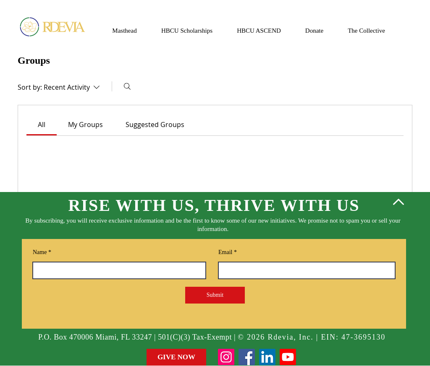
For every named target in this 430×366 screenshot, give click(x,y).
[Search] (127, 86)
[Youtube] (288, 357)
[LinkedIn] (267, 357)
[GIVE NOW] (176, 357)
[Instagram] (226, 357)
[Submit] (215, 295)
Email (225, 252)
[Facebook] (247, 357)
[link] (41, 124)
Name (40, 252)
